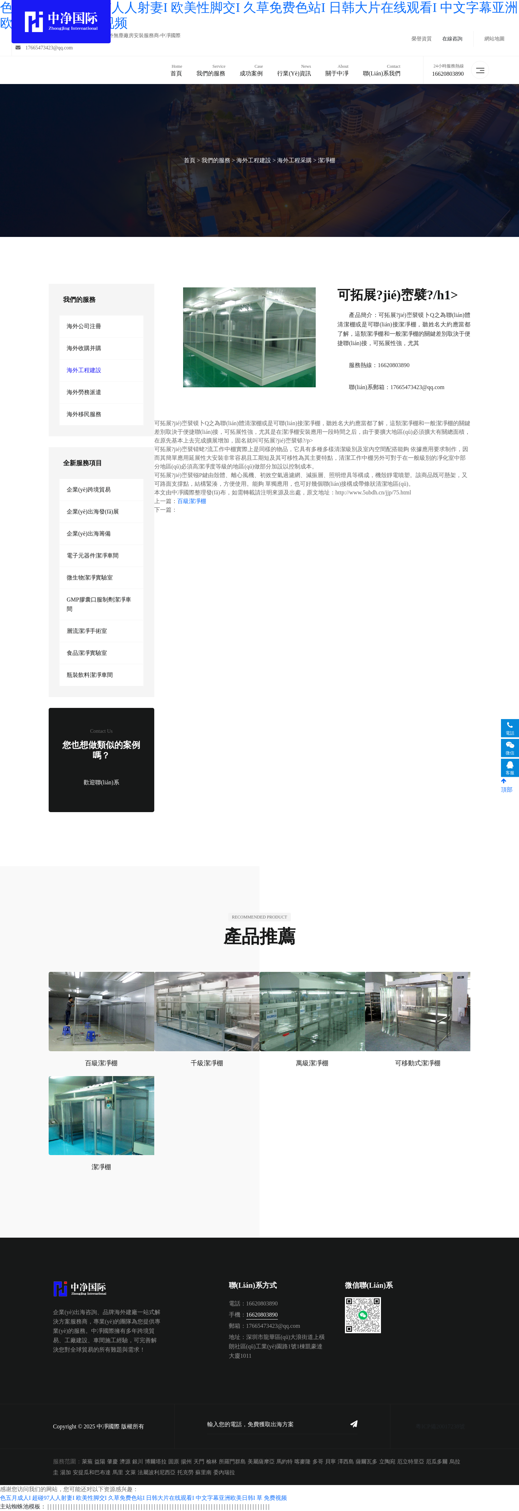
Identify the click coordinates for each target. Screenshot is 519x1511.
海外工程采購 (294, 160)
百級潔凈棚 (191, 501)
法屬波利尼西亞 (157, 1472)
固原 (173, 1461)
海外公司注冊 (84, 326)
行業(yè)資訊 (294, 69)
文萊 (130, 1472)
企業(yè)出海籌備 (89, 533)
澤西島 (346, 1461)
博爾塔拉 (156, 1461)
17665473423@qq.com (44, 47)
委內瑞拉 (224, 1472)
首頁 (176, 69)
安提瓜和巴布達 (92, 1472)
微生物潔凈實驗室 (90, 577)
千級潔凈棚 (207, 1063)
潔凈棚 (326, 160)
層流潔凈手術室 (87, 631)
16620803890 (448, 74)
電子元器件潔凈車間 (93, 555)
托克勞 (185, 1472)
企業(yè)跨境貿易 (89, 489)
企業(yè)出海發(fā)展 (93, 511)
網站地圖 (494, 38)
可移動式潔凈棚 (417, 1063)
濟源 (125, 1461)
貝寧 (330, 1461)
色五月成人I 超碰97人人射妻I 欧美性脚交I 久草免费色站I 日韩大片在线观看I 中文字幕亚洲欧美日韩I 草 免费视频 (143, 1498)
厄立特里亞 (410, 1461)
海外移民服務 (84, 414)
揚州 (186, 1461)
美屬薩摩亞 (261, 1461)
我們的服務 (210, 69)
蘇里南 (203, 1472)
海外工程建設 (253, 160)
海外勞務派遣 (84, 392)
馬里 (117, 1472)
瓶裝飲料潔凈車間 (90, 675)
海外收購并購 (84, 348)
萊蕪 (87, 1461)
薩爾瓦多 (366, 1461)
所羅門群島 (232, 1461)
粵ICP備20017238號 (440, 1426)
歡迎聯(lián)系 (101, 782)
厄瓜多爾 (437, 1461)
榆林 (211, 1461)
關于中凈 (337, 69)
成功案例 (251, 69)
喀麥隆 (302, 1461)
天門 (199, 1461)
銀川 (137, 1461)
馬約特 (284, 1461)
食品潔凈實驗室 (87, 653)
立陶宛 (387, 1461)
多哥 (317, 1461)
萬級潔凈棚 (312, 1063)
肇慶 (112, 1461)
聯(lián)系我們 (381, 69)
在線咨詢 (452, 38)
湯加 (65, 1472)
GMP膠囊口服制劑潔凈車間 (99, 604)
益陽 (99, 1461)
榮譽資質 (422, 38)
